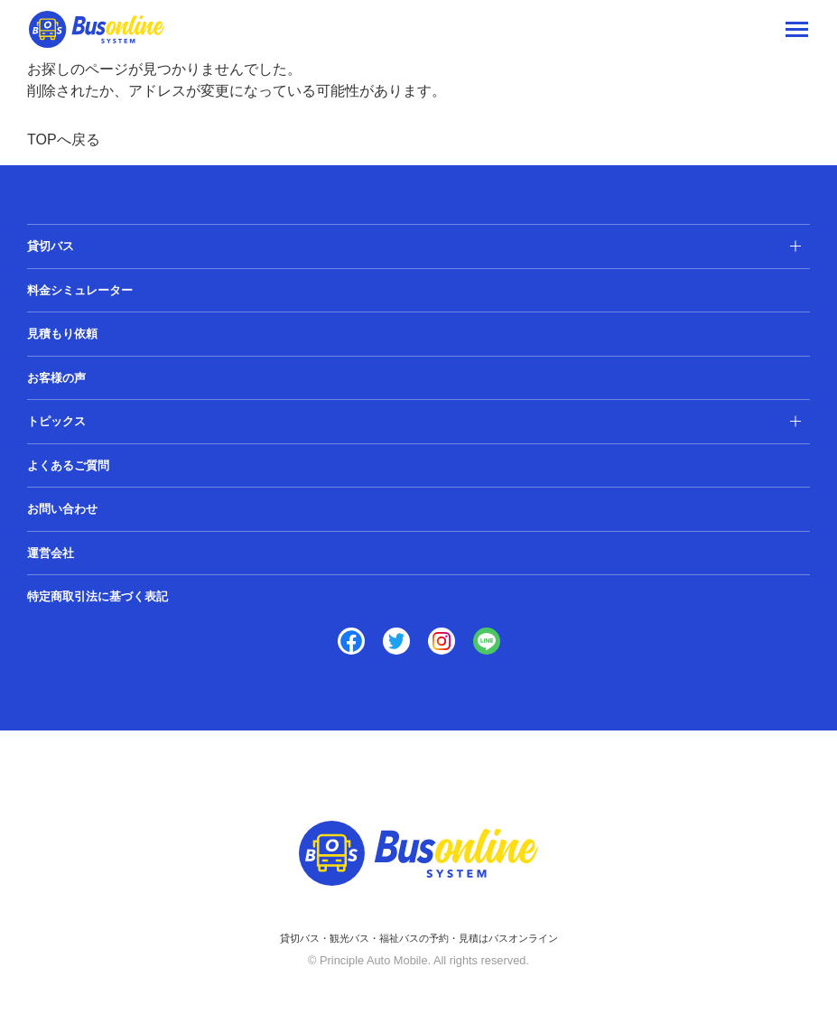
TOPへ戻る (63, 139)
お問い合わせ (62, 509)
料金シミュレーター (80, 290)
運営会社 (50, 553)
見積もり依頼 (62, 333)
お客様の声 (56, 378)
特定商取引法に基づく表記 (97, 596)
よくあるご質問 (68, 465)
